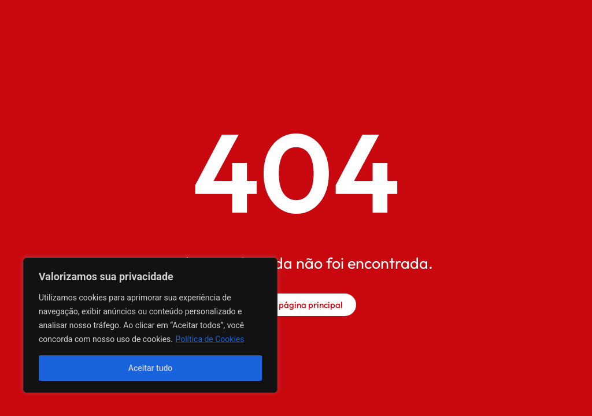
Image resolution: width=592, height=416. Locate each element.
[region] (150, 325)
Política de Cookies (209, 339)
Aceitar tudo (150, 368)
